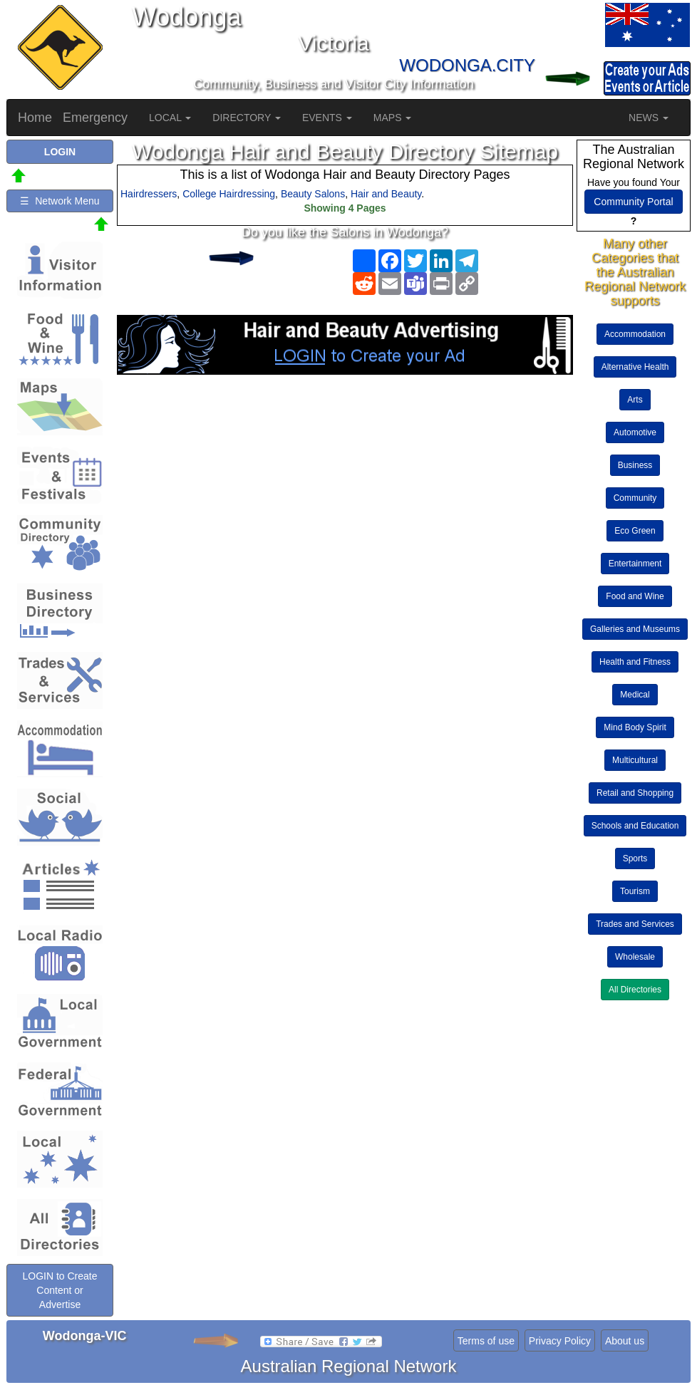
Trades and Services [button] (635, 924)
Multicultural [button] (635, 760)
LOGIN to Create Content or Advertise (59, 1290)
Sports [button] (635, 858)
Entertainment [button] (635, 564)
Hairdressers (148, 193)
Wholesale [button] (635, 957)
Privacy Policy (560, 1341)
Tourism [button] (635, 891)
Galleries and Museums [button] (635, 629)
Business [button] (635, 465)
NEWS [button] (648, 117)
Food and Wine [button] (635, 596)
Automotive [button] (635, 432)
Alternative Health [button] (635, 367)
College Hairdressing (228, 193)
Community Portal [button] (633, 201)
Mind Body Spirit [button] (635, 727)
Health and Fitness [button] (635, 662)
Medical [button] (634, 695)
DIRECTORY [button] (246, 117)
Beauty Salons (313, 193)
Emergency (95, 117)
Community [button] (635, 498)
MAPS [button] (392, 117)
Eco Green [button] (634, 531)
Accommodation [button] (635, 334)
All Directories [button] (635, 990)
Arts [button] (634, 400)
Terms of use (486, 1341)
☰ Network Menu (59, 201)
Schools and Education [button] (635, 826)
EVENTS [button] (327, 117)
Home (35, 117)
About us (624, 1341)
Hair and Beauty (386, 193)
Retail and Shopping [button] (635, 793)
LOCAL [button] (170, 117)
